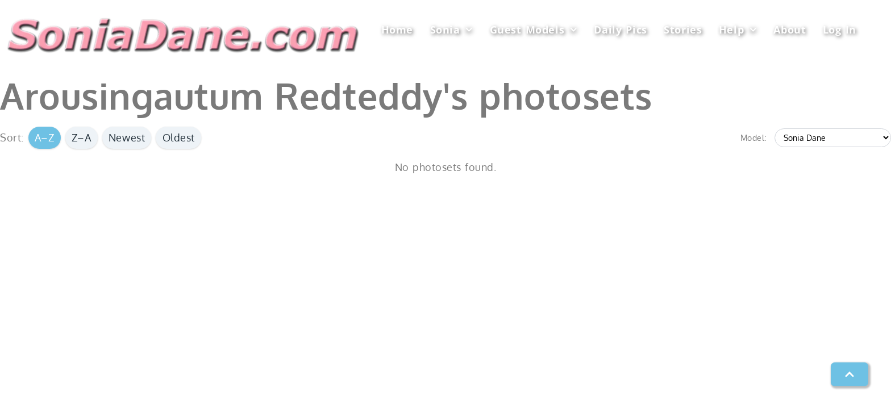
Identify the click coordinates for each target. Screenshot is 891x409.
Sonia (451, 29)
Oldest (179, 137)
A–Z (45, 137)
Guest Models (533, 29)
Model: (753, 137)
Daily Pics (620, 29)
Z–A (81, 137)
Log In (839, 29)
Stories (683, 29)
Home (397, 29)
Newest (127, 137)
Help (738, 29)
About (789, 29)
